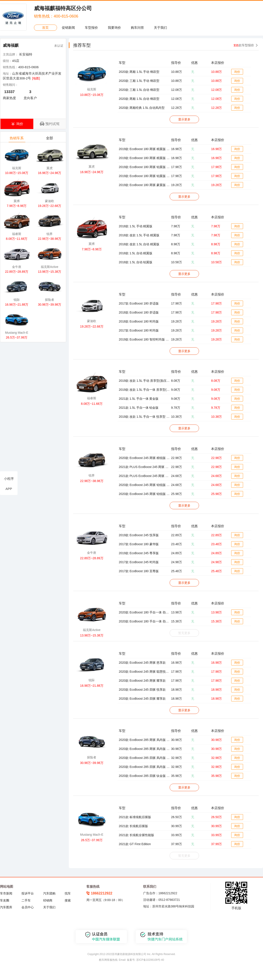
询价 (237, 71)
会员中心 (27, 907)
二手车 (26, 900)
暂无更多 (184, 633)
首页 (45, 27)
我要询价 (114, 27)
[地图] (36, 78)
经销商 (47, 900)
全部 (49, 139)
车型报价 (91, 27)
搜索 (68, 900)
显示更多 (184, 119)
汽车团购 (49, 893)
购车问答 (137, 27)
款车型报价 (244, 45)
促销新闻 (68, 27)
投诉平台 (27, 893)
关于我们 (160, 27)
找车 (68, 893)
